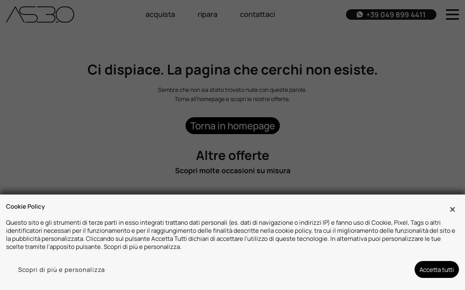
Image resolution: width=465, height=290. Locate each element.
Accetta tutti (436, 269)
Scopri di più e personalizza (61, 269)
